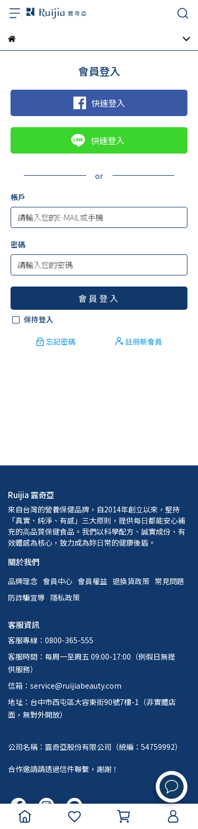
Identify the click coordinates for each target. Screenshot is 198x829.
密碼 (18, 244)
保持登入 (38, 319)
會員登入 (99, 298)
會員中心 (57, 581)
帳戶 (18, 197)
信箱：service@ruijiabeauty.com (64, 685)
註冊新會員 (138, 341)
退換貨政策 (130, 581)
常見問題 (169, 581)
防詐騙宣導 (26, 597)
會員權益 (92, 581)
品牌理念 (22, 581)
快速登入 (99, 103)
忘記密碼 (56, 341)
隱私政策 (65, 597)
